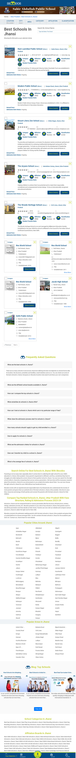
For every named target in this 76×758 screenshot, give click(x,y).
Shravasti (38, 601)
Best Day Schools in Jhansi (12, 722)
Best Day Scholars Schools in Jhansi (34, 727)
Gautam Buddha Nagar (23, 558)
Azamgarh (58, 531)
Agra (17, 528)
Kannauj (38, 571)
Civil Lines (38, 630)
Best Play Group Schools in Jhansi (32, 722)
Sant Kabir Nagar (60, 595)
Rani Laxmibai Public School (30, 49)
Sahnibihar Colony (21, 654)
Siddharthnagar (20, 598)
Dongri (18, 634)
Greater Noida (59, 605)
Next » (16, 345)
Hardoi (18, 565)
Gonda (37, 558)
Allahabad (38, 528)
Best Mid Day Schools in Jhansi (31, 724)
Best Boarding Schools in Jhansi (53, 722)
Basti (17, 545)
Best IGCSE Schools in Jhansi (53, 743)
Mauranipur (39, 644)
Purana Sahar (39, 650)
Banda (18, 541)
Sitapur (18, 595)
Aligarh (57, 528)
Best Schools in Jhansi (29, 17)
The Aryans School (26, 166)
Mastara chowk (20, 644)
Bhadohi (38, 611)
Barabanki (19, 535)
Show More (67, 272)
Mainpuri (38, 585)
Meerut (57, 578)
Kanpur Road (59, 637)
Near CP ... (19, 647)
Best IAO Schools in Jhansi (36, 748)
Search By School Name (46, 28)
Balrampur (38, 541)
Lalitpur (37, 575)
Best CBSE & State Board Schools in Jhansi (53, 741)
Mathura (57, 585)
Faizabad (58, 555)
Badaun (37, 535)
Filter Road (58, 634)
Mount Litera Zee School (28, 121)
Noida (37, 605)
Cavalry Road (20, 630)
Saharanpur (58, 591)
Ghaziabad (38, 561)
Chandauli (58, 545)
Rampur (18, 591)
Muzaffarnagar (20, 588)
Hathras (18, 615)
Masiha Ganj (59, 640)
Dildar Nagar (59, 630)
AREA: (29, 22)
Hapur (57, 611)
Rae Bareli (38, 591)
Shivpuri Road (59, 654)
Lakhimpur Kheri (60, 575)
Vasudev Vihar (20, 657)
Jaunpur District (60, 568)
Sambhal (58, 615)
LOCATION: (10, 22)
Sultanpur (19, 601)
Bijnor (37, 538)
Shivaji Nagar (39, 654)
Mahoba (38, 581)
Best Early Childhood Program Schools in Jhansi (38, 746)
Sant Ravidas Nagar (61, 598)
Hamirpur (58, 561)
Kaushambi (58, 571)
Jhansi (57, 565)
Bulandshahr (39, 545)
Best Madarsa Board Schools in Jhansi (56, 748)
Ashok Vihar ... (20, 627)
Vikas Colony (39, 657)
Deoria (37, 548)
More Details (53, 73)
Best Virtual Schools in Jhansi (13, 727)
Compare (10, 242)
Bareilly (57, 541)
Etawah (37, 551)
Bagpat (57, 535)
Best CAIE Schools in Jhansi (17, 748)
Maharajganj (20, 581)
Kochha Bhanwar (21, 640)
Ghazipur (58, 558)
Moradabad (19, 585)
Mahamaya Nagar (41, 565)
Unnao (57, 601)
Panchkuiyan (20, 650)
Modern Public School (27, 86)
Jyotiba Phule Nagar (41, 568)
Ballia (56, 538)
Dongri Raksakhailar (41, 634)
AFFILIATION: (53, 22)
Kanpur (37, 618)
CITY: (21, 22)
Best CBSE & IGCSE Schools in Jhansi (27, 741)
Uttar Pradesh (15, 17)
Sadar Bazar (59, 650)
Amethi (57, 608)
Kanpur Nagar (39, 608)
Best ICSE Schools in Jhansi (31, 736)
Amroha (18, 611)
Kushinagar (19, 575)
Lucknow (18, 578)
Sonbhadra (38, 598)
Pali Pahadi (38, 647)
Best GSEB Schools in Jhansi (13, 751)
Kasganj (38, 615)
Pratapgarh (58, 588)
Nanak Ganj (58, 644)
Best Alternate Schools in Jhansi (25, 739)
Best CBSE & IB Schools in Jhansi (47, 739)
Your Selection (11, 756)
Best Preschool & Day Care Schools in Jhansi (55, 724)
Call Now (65, 73)
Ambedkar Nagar (21, 531)
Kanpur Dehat (20, 571)
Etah (56, 548)
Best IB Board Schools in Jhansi (50, 736)
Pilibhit (37, 588)
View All (38, 709)
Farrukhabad (20, 555)
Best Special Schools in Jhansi (55, 727)
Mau (36, 578)
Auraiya (37, 531)
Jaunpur (18, 608)
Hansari (18, 637)
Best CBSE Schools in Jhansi (12, 736)
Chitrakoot (19, 548)
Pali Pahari (58, 647)
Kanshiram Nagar (21, 551)
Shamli (18, 618)
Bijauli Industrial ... (60, 627)
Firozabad (58, 551)
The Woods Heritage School (30, 205)
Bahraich (18, 538)
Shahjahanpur (39, 595)
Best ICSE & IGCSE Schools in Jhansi (32, 743)
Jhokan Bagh (39, 637)
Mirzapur (58, 581)
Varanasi (18, 605)
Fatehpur (38, 555)
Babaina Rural (39, 627)
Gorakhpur (19, 561)
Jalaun (18, 568)
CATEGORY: (40, 22)
